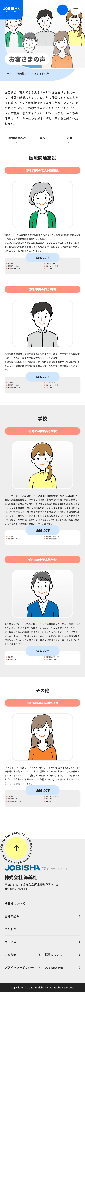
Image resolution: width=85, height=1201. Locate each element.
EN (61, 10)
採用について (53, 1163)
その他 (67, 138)
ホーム (8, 73)
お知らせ (10, 1163)
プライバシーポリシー (19, 1176)
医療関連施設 (17, 138)
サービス (10, 1151)
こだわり (10, 1138)
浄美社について (15, 1112)
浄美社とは (23, 73)
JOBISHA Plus (54, 1176)
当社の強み (12, 1125)
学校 (42, 138)
